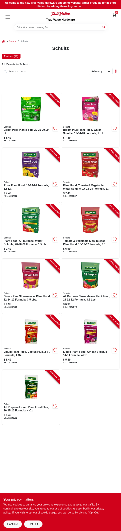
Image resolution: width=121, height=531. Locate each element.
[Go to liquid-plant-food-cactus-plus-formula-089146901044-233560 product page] (31, 342)
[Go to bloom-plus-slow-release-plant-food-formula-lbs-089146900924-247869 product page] (31, 286)
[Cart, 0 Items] (114, 15)
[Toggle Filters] (117, 71)
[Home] (3, 41)
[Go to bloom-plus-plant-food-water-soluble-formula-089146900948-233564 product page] (90, 120)
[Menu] (8, 17)
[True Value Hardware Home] (60, 14)
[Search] (104, 27)
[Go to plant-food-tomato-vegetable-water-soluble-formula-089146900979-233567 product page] (90, 175)
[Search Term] (60, 27)
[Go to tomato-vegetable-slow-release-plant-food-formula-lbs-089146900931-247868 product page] (90, 231)
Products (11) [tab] (11, 56)
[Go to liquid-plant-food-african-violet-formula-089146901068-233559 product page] (90, 342)
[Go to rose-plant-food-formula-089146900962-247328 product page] (31, 175)
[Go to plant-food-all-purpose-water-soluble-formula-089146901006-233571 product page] (31, 231)
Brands (12, 41)
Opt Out (33, 524)
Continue (12, 524)
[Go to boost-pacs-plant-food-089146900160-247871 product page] (31, 120)
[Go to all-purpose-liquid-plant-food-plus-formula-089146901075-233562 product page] (31, 397)
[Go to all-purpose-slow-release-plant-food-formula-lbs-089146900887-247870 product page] (90, 286)
